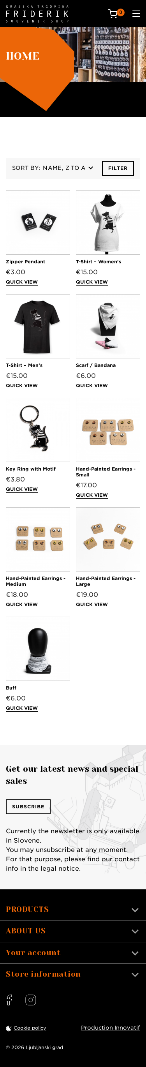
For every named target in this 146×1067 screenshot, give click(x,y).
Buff (11, 688)
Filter (118, 168)
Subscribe (28, 807)
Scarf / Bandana (96, 365)
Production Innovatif (110, 1028)
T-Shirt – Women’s (98, 262)
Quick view (22, 282)
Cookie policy (30, 1028)
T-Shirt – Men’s (24, 365)
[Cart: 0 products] (116, 13)
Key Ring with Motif (31, 469)
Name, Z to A (68, 168)
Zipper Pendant (25, 262)
